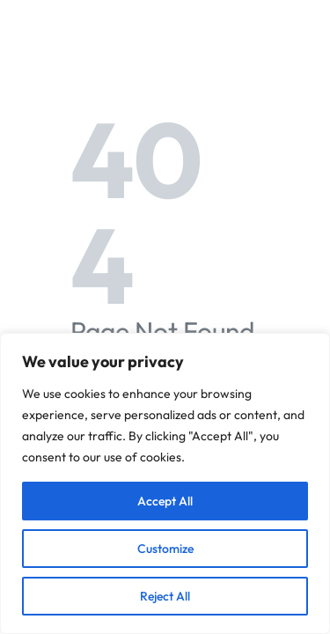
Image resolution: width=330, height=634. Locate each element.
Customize (165, 549)
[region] (165, 483)
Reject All (165, 596)
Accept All (165, 501)
